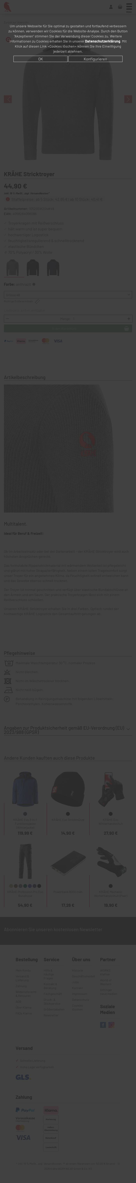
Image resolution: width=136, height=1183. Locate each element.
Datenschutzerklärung (102, 41)
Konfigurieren (95, 59)
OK (40, 59)
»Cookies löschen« (62, 46)
